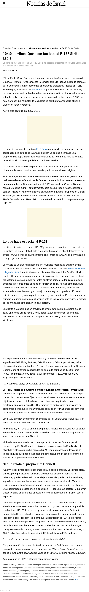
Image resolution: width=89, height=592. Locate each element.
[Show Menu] (4, 3)
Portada (6, 48)
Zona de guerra (18, 48)
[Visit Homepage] (46, 3)
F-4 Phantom (38, 89)
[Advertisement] (44, 26)
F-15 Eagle (42, 149)
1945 (76, 580)
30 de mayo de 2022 (11, 70)
